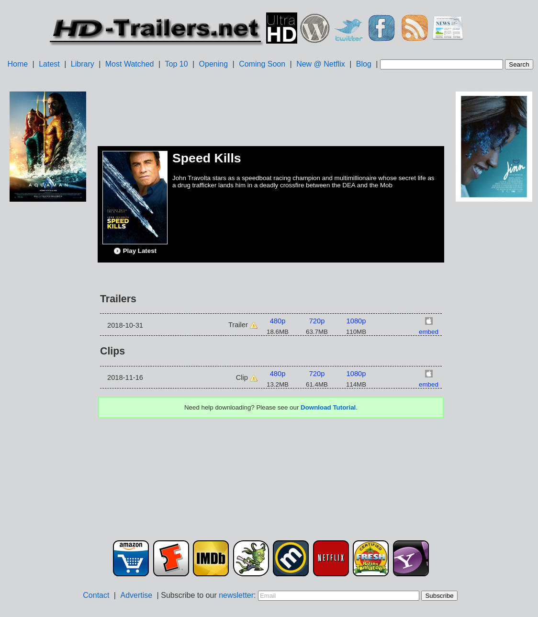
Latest (49, 64)
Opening (213, 64)
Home (17, 64)
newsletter (236, 595)
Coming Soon (262, 64)
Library (82, 64)
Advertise (136, 595)
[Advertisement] (48, 355)
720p (317, 321)
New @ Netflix (320, 64)
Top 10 (176, 64)
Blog (363, 64)
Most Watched (129, 64)
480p (278, 321)
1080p (356, 321)
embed (428, 331)
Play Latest (135, 251)
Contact (96, 595)
